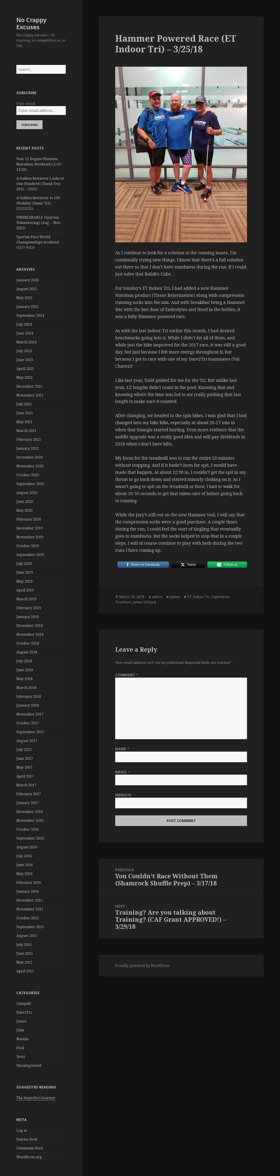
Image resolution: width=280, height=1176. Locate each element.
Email (122, 772)
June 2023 (24, 359)
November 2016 (29, 820)
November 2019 (29, 537)
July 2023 (24, 350)
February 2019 (28, 607)
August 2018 (26, 652)
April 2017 (25, 776)
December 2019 (29, 528)
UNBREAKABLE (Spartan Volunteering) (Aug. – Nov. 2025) (38, 222)
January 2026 (27, 280)
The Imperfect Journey (35, 1097)
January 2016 (27, 891)
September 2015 (30, 926)
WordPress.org (29, 1157)
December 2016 (29, 811)
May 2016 (24, 873)
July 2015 (24, 944)
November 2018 (29, 634)
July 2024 (24, 324)
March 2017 (26, 785)
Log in (21, 1130)
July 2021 (24, 404)
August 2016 (26, 847)
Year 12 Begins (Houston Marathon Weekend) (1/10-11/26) (39, 164)
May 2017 (24, 767)
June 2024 (24, 333)
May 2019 (24, 581)
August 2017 (26, 740)
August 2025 (26, 288)
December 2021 (29, 386)
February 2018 (28, 696)
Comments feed (29, 1148)
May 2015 (24, 962)
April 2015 (25, 971)
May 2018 (24, 678)
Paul (20, 1047)
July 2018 (24, 661)
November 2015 (29, 909)
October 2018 (27, 643)
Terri (20, 1056)
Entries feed (26, 1139)
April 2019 (25, 590)
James (21, 1021)
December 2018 (29, 625)
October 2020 (27, 474)
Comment (126, 675)
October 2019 (27, 545)
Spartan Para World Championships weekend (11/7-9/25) (37, 242)
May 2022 (24, 377)
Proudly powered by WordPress (142, 965)
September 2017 (30, 731)
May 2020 (24, 510)
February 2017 (28, 793)
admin (157, 596)
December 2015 (29, 900)
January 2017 (27, 802)
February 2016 (28, 882)
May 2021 (24, 421)
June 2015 (24, 953)
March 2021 (26, 430)
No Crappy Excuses (31, 23)
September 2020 (30, 483)
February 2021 (28, 439)
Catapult (23, 1003)
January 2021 (27, 448)
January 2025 (27, 306)
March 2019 (26, 599)
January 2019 (27, 616)
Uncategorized (28, 1065)
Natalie (22, 1038)
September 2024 (30, 315)
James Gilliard (144, 602)
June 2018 (24, 669)
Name (122, 748)
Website (123, 795)
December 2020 (29, 457)
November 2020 (29, 466)
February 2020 (28, 519)
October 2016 (27, 829)
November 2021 (29, 395)
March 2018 (26, 687)
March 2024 (26, 342)
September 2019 (30, 554)
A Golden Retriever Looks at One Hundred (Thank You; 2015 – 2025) (40, 183)
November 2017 (29, 714)
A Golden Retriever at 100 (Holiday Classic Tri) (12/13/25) (38, 203)
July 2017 (24, 749)
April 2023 (25, 368)
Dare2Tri (24, 1012)
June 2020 (24, 501)
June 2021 (24, 412)
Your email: (26, 103)
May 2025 (24, 297)
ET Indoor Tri (198, 596)
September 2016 (30, 838)
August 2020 (26, 492)
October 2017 (27, 723)
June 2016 (24, 864)
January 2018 (27, 705)
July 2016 (24, 855)
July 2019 (24, 563)
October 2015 (27, 918)
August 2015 (26, 935)
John (20, 1030)
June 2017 (24, 758)
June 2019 (24, 572)
